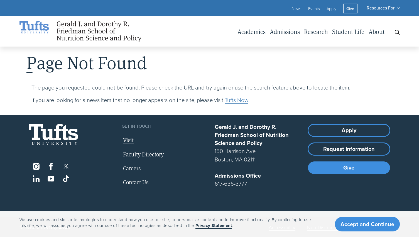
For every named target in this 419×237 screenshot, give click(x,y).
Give (350, 8)
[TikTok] (65, 178)
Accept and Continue (367, 224)
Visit (128, 140)
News (297, 8)
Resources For (381, 8)
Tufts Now (236, 100)
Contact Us (135, 182)
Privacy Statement (213, 226)
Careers (132, 168)
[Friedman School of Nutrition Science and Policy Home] (80, 31)
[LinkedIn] (36, 178)
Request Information (349, 149)
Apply (331, 8)
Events (314, 8)
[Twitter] (65, 166)
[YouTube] (51, 178)
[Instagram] (36, 166)
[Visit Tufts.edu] (53, 134)
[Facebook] (51, 166)
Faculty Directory (143, 154)
